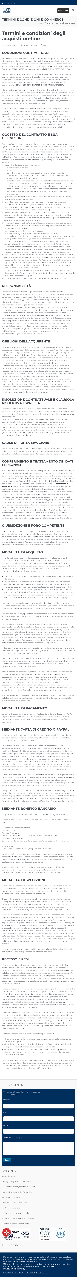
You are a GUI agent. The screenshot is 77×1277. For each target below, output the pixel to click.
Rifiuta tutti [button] (30, 1272)
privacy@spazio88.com (63, 518)
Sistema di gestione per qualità (16, 1213)
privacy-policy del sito (57, 98)
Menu (63, 10)
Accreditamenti (9, 1176)
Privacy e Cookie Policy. (14, 1269)
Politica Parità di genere (12, 1208)
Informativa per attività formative (17, 1192)
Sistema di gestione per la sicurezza (18, 1218)
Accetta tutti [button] (42, 1272)
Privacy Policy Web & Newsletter (16, 1181)
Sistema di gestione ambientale (16, 1223)
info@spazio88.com (48, 66)
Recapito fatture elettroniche (15, 1202)
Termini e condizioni (11, 1197)
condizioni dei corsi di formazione (29, 98)
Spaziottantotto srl (41, 260)
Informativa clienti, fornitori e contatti (18, 1187)
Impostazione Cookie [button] (13, 1272)
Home (39, 23)
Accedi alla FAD (9, 4)
